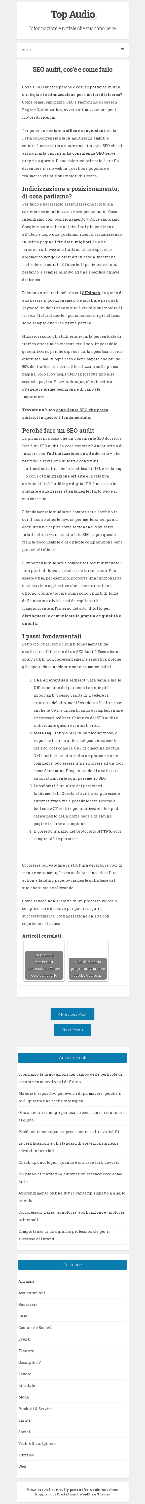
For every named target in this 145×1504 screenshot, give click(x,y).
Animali (26, 1281)
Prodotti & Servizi (35, 1408)
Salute (24, 1420)
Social (24, 1431)
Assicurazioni (31, 1292)
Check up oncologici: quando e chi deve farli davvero (69, 1162)
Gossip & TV (29, 1362)
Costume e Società (35, 1327)
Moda (23, 1396)
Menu (72, 50)
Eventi (24, 1339)
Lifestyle (26, 1385)
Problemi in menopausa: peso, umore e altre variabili (68, 1131)
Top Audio (73, 14)
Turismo (26, 1454)
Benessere (28, 1304)
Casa (22, 1315)
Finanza (26, 1350)
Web (22, 1466)
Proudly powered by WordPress (81, 1490)
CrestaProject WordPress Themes (83, 1494)
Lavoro (24, 1373)
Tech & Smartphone (37, 1443)
